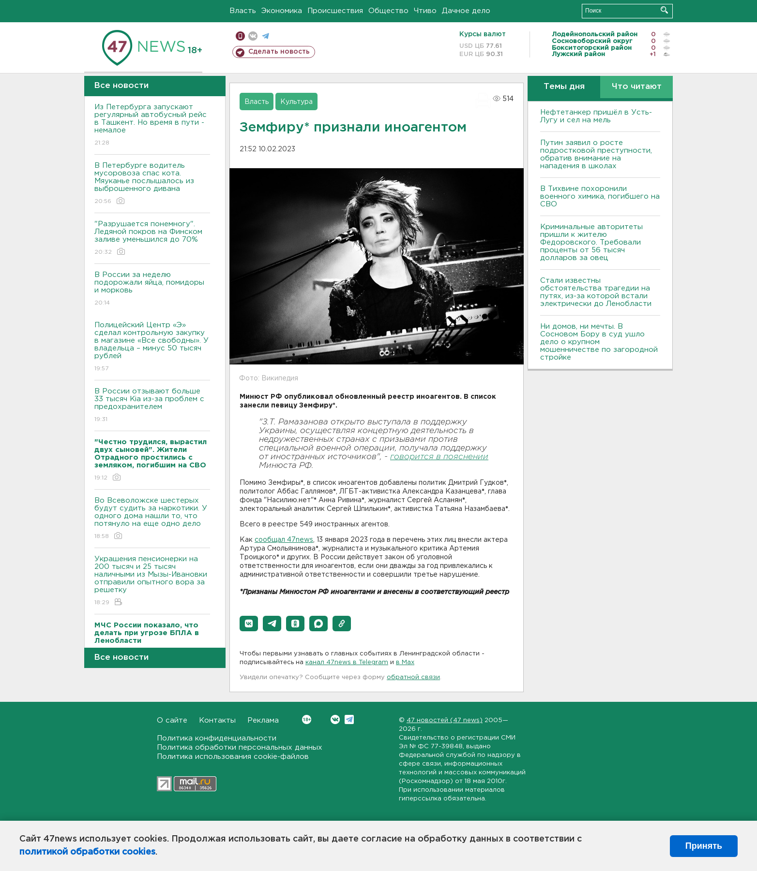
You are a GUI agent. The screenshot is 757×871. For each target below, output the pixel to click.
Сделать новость (279, 52)
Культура (296, 102)
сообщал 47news (284, 540)
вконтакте (252, 36)
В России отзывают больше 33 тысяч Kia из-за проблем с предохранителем (152, 405)
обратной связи (413, 677)
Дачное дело (466, 11)
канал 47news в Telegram (346, 662)
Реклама (263, 720)
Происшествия (335, 11)
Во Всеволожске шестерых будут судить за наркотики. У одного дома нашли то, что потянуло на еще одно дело (152, 518)
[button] (249, 623)
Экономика (281, 11)
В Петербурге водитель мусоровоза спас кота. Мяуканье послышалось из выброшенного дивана (152, 183)
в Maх (405, 662)
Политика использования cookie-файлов (233, 757)
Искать (664, 10)
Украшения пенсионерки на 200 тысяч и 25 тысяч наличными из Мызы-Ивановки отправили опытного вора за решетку (152, 581)
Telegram (349, 719)
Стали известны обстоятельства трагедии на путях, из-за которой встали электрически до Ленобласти (595, 292)
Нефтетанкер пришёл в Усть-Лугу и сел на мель (596, 116)
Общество (388, 11)
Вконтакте (306, 719)
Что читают (637, 86)
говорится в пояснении (439, 457)
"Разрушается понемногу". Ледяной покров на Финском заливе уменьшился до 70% (152, 238)
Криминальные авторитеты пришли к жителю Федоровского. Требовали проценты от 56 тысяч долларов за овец (591, 242)
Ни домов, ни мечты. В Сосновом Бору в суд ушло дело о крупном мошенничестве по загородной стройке (599, 342)
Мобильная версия (240, 36)
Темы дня (564, 86)
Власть (242, 11)
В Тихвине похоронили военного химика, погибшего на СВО (600, 196)
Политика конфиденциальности (216, 738)
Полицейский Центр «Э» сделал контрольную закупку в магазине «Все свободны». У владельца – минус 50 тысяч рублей (152, 347)
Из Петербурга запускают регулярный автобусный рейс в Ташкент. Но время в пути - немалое (152, 125)
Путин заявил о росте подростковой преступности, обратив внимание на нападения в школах (596, 154)
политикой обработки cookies (87, 852)
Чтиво (425, 11)
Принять (703, 846)
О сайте (172, 720)
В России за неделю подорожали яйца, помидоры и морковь (152, 289)
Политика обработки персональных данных (239, 747)
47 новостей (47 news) (445, 720)
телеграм (265, 36)
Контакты (217, 720)
